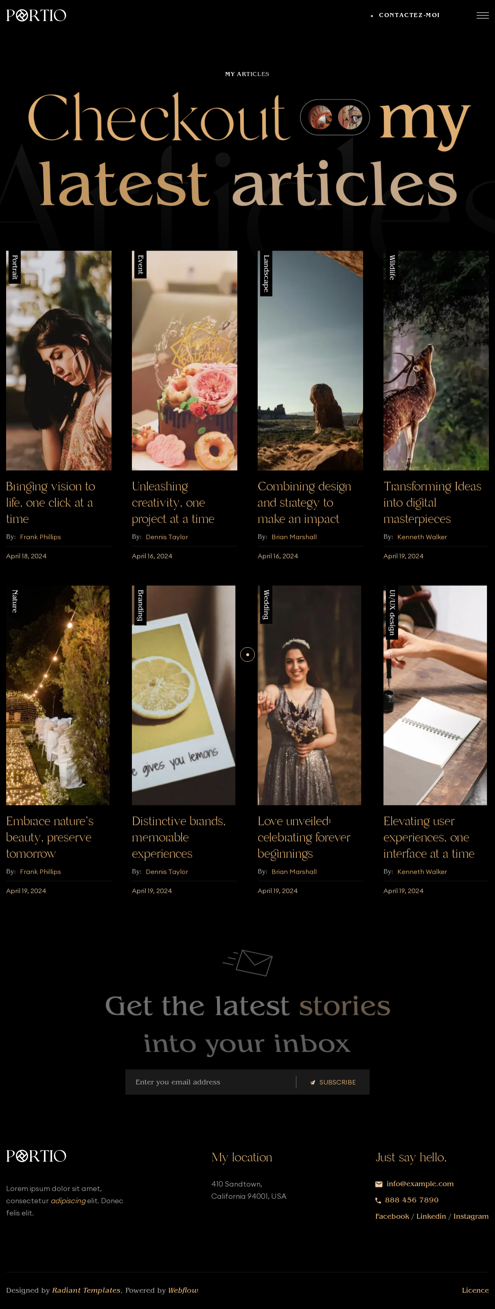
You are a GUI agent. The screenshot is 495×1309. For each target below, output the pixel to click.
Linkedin (431, 1216)
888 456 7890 (412, 1200)
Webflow (183, 1290)
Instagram (471, 1216)
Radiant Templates (86, 1290)
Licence (475, 1290)
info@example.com (420, 1184)
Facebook (392, 1216)
